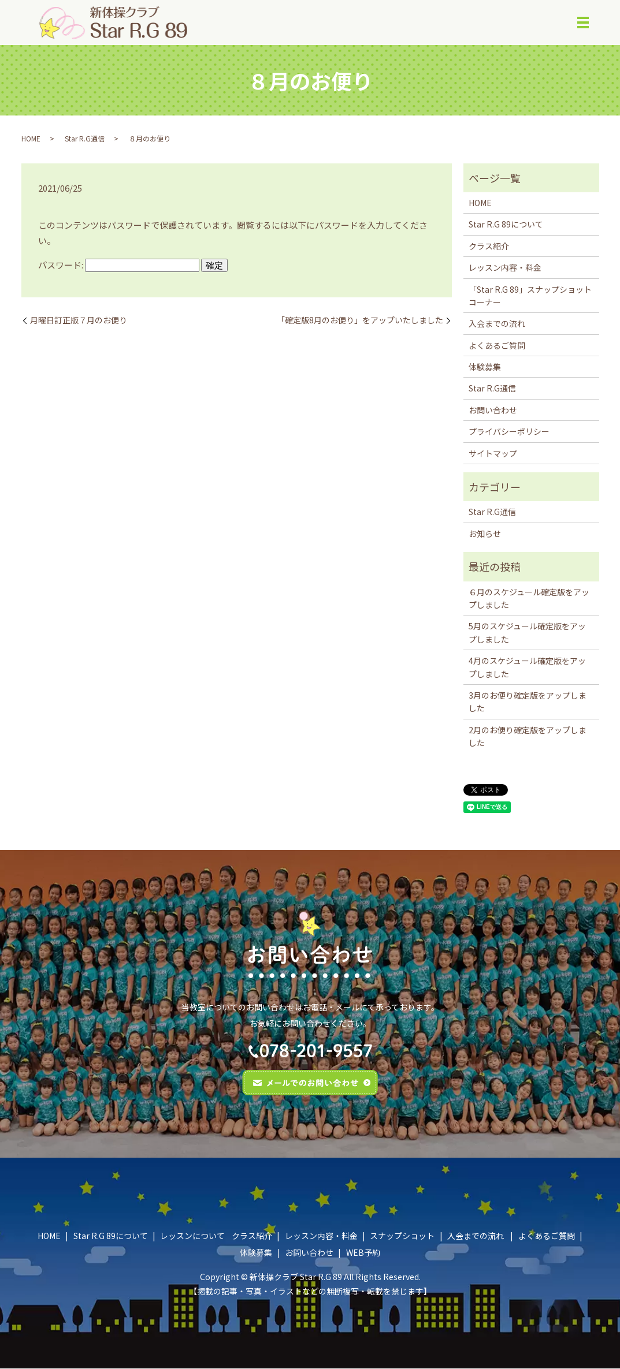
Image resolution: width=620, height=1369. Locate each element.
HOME (30, 138)
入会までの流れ (497, 324)
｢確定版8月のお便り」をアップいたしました (362, 320)
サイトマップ (493, 453)
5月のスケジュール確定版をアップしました (527, 633)
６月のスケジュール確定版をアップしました (529, 598)
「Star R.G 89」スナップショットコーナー (530, 296)
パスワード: (118, 265)
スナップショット (402, 1235)
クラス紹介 (489, 246)
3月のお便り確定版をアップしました (527, 701)
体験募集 (485, 367)
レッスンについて (192, 1235)
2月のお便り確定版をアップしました (527, 736)
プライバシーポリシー (509, 432)
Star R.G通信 (85, 138)
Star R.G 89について (506, 224)
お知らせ (485, 533)
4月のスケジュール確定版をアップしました (527, 667)
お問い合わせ (493, 410)
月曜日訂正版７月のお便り (78, 320)
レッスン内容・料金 (505, 268)
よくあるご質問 (497, 345)
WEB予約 (363, 1253)
